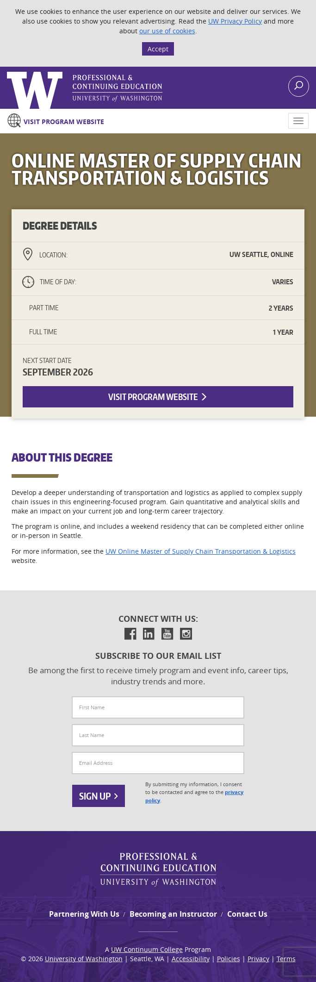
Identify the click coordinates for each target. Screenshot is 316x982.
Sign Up (98, 796)
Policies (228, 958)
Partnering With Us (84, 914)
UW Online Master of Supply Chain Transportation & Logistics (200, 551)
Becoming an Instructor (173, 914)
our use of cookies (167, 30)
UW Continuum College (147, 949)
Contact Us (247, 914)
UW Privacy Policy (235, 21)
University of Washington (84, 958)
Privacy (258, 958)
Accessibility (191, 958)
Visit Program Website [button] (158, 396)
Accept (158, 48)
